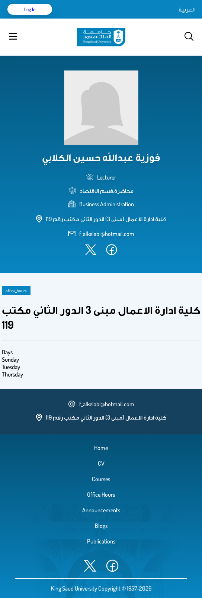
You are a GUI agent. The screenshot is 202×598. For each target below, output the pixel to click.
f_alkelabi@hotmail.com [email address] (106, 233)
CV (101, 463)
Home (101, 447)
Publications (101, 541)
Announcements (101, 510)
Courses (101, 479)
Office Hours (101, 494)
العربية (187, 9)
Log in (30, 9)
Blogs (101, 525)
